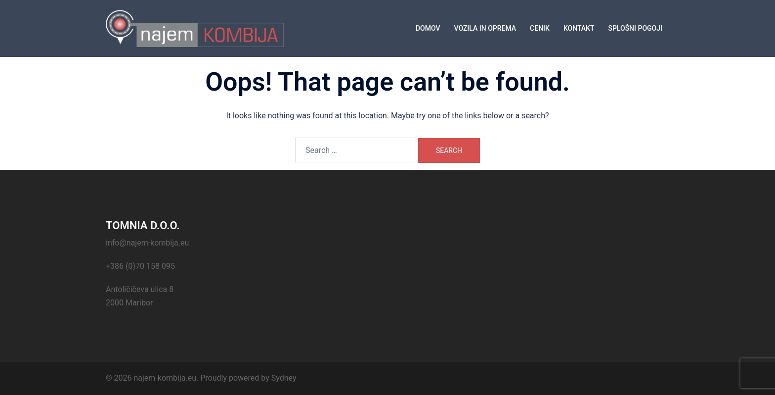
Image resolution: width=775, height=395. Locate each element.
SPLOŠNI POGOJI (635, 28)
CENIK (540, 28)
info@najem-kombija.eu (147, 242)
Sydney (284, 378)
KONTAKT (579, 28)
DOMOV (428, 28)
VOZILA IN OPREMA (485, 28)
